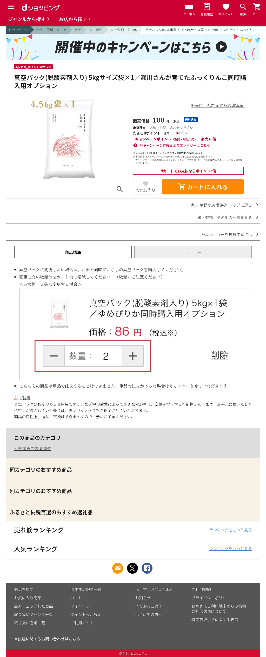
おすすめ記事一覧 (86, 589)
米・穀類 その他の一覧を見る (224, 217)
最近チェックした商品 (33, 606)
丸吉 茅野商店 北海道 (32, 448)
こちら (74, 638)
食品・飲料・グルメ (51, 29)
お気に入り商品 (27, 597)
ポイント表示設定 (86, 614)
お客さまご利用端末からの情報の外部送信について (218, 608)
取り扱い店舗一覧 (29, 622)
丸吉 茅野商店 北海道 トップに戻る (221, 205)
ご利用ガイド (82, 622)
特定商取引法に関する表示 (214, 619)
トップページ (18, 29)
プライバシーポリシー (210, 597)
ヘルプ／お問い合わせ (154, 589)
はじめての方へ (148, 614)
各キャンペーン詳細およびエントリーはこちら (174, 145)
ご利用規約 (201, 589)
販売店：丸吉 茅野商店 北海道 (217, 105)
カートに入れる (203, 186)
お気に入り (145, 190)
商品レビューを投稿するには (226, 234)
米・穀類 (96, 29)
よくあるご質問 (148, 606)
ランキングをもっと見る (230, 529)
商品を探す (24, 589)
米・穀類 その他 (123, 29)
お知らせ (143, 597)
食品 (78, 29)
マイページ (80, 606)
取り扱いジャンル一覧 (33, 614)
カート (76, 597)
